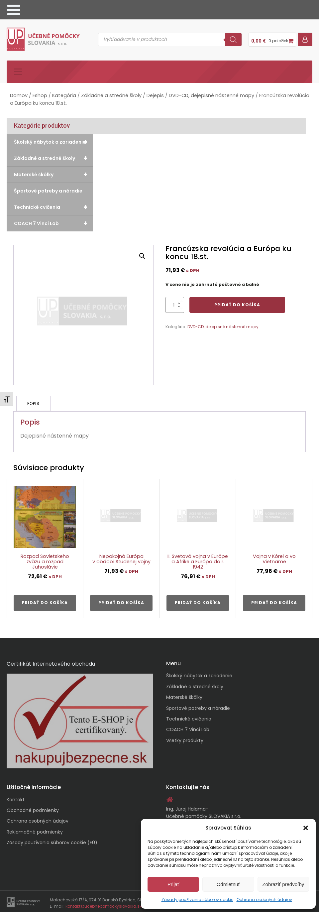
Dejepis (155, 92)
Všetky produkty (184, 737)
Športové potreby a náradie (48, 188)
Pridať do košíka (237, 302)
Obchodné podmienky (33, 807)
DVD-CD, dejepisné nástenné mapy (211, 92)
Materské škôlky (53, 172)
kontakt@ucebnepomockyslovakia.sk (103, 903)
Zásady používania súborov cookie (197, 899)
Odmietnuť (228, 884)
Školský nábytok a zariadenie (53, 139)
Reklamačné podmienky (35, 828)
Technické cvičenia (53, 204)
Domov (19, 92)
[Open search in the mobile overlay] (170, 38)
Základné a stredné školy (111, 92)
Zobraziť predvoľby (283, 884)
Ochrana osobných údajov (264, 899)
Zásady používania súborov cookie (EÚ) (52, 839)
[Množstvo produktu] (174, 302)
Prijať (173, 884)
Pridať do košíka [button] (45, 599)
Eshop (40, 92)
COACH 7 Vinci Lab (53, 221)
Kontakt (16, 796)
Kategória (64, 92)
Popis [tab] (34, 400)
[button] (305, 828)
